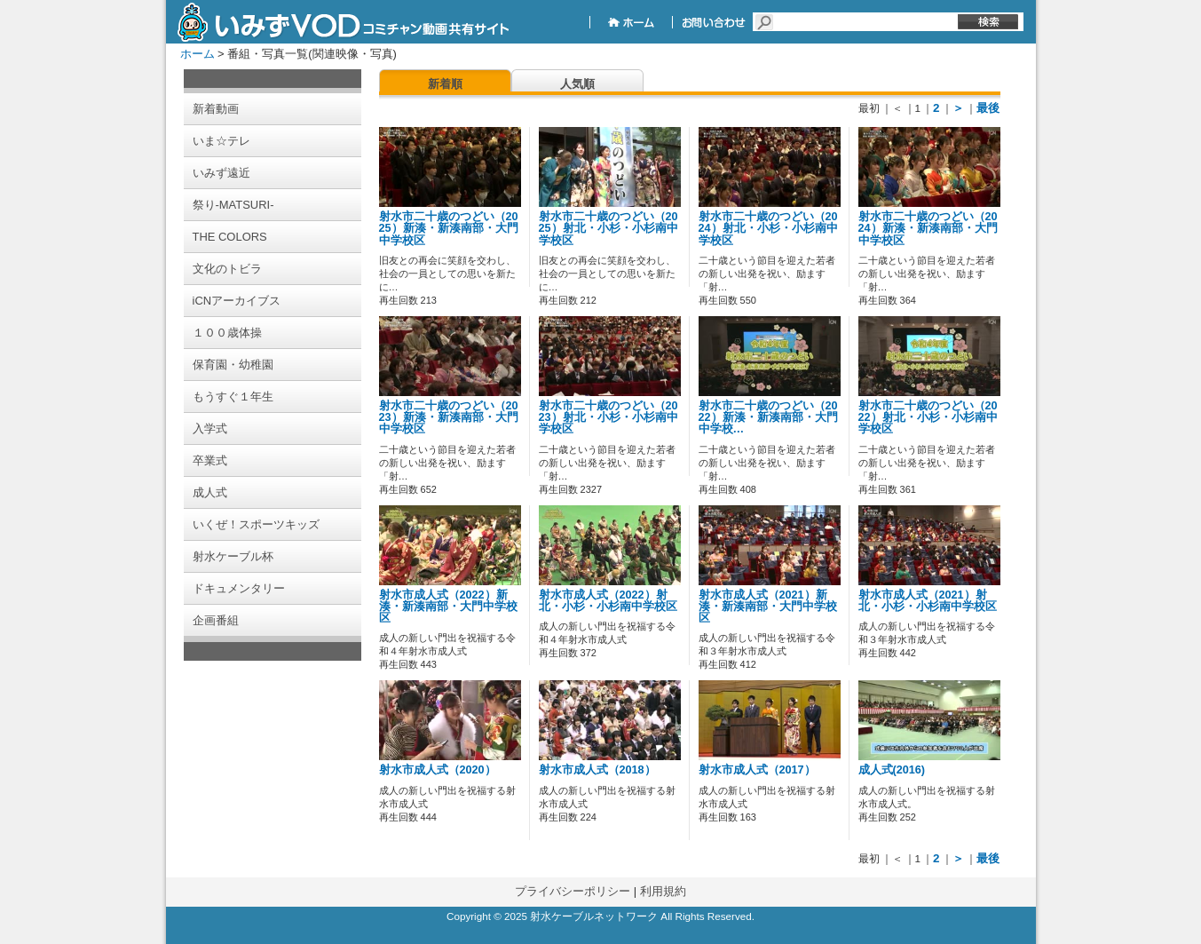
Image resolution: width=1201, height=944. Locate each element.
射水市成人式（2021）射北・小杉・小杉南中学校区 (927, 601)
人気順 (577, 84)
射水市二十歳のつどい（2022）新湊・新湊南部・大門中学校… (768, 417)
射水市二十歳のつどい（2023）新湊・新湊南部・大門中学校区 (448, 417)
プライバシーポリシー (572, 891)
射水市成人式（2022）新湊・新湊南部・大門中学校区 (448, 606)
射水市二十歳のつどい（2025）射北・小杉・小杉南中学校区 (608, 228)
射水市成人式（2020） (437, 770)
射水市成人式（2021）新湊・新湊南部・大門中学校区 (768, 606)
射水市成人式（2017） (757, 770)
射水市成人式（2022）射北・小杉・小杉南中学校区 (608, 601)
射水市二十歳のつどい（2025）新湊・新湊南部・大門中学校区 (448, 228)
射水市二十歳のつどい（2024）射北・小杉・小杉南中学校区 (768, 228)
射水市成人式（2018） (597, 770)
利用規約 (663, 891)
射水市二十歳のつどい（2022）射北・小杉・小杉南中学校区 (928, 417)
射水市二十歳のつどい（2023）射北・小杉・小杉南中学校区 (608, 417)
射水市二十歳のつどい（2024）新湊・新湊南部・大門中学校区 (928, 228)
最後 (988, 108)
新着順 (445, 84)
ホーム (197, 53)
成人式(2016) (892, 770)
